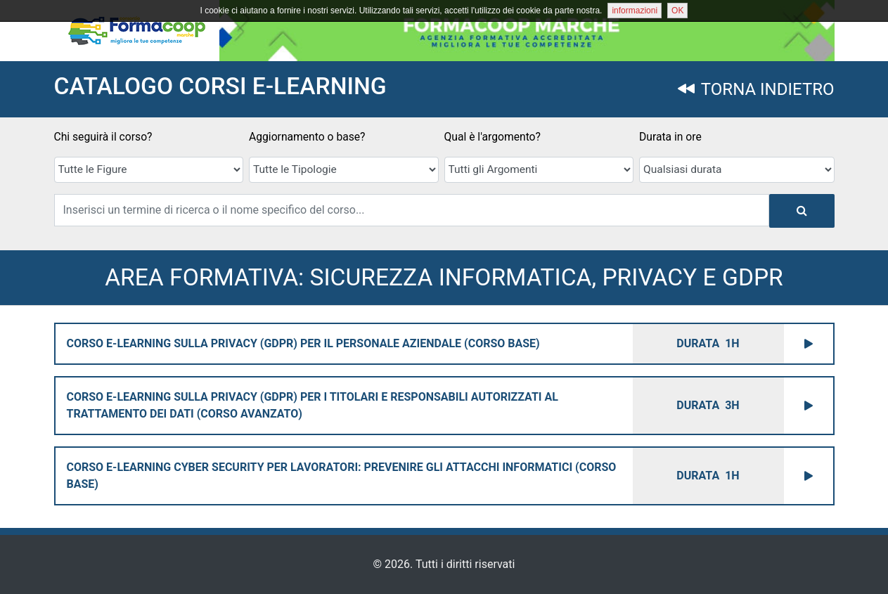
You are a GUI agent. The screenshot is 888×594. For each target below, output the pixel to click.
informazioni (634, 10)
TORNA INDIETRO (756, 89)
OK (677, 10)
